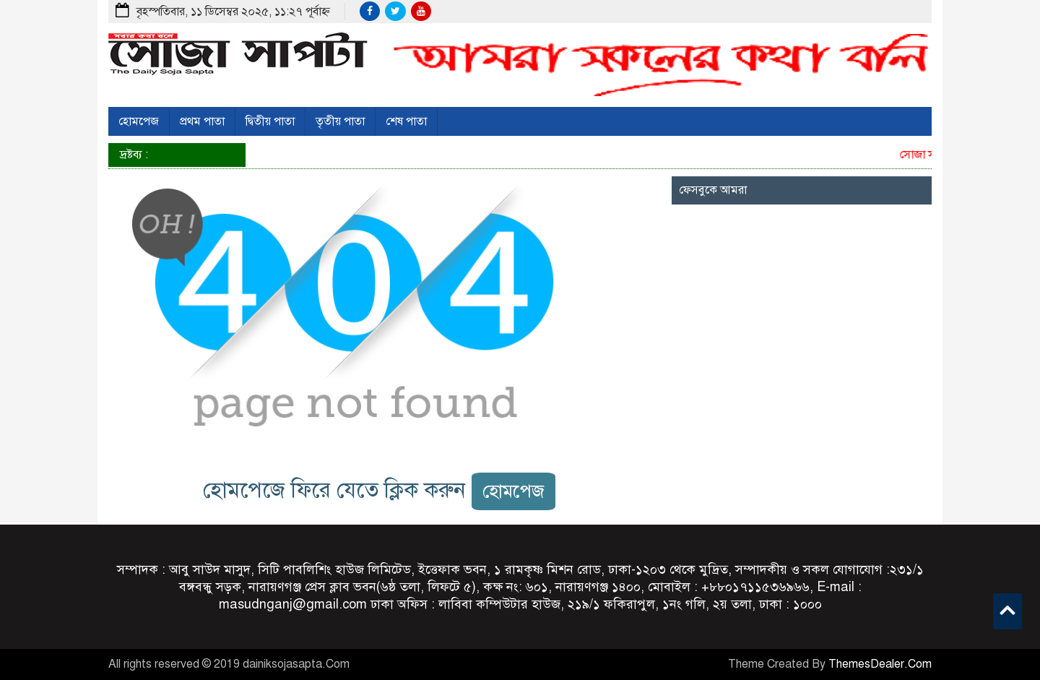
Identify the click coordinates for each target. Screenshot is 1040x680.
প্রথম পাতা (202, 121)
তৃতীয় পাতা (340, 121)
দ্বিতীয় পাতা (270, 121)
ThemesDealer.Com (880, 664)
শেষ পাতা (406, 121)
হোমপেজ (138, 121)
